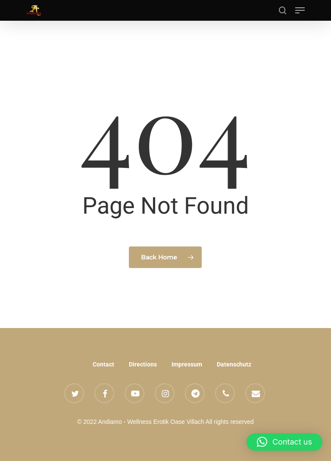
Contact (103, 364)
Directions (143, 364)
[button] (300, 10)
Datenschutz (234, 364)
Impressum (187, 364)
